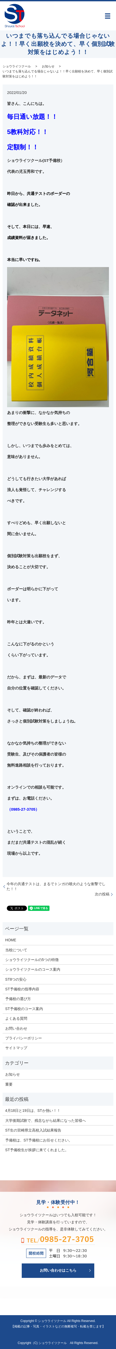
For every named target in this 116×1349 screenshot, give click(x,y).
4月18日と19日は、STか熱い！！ (32, 1110)
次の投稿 (102, 894)
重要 (9, 1084)
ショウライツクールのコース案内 (32, 969)
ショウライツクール (17, 66)
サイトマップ (16, 1048)
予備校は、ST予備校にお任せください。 (38, 1140)
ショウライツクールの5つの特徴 (32, 960)
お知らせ (48, 66)
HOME (10, 940)
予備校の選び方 (18, 999)
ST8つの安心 (16, 979)
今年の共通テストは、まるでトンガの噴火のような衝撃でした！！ (56, 886)
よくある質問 (16, 1018)
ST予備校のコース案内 (24, 1009)
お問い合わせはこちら (58, 1270)
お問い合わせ (16, 1028)
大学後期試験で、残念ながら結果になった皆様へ (45, 1120)
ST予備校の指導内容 (22, 989)
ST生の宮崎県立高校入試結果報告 (33, 1130)
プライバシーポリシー (23, 1038)
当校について (16, 950)
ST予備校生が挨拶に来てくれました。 (37, 1150)
